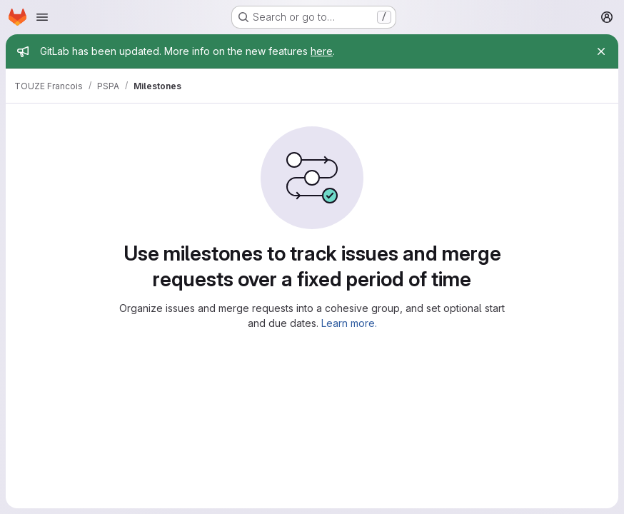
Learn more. (349, 323)
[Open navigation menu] (42, 17)
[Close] (601, 51)
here (322, 51)
